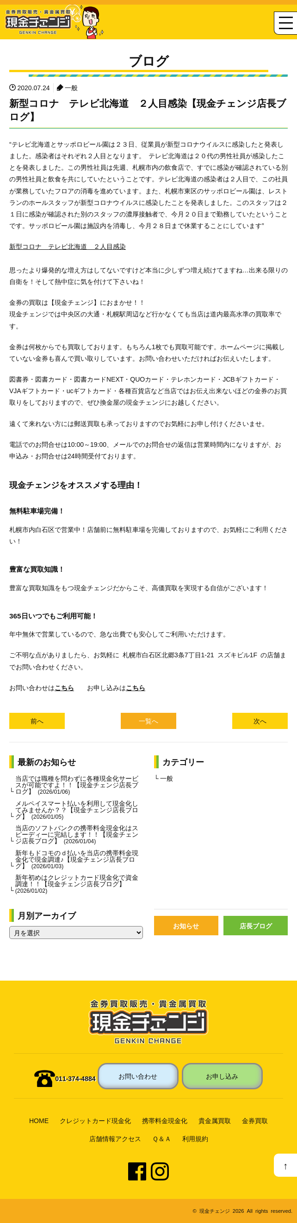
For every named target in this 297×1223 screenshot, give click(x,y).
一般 (71, 87)
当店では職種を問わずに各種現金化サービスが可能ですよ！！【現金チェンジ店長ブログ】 (76, 784)
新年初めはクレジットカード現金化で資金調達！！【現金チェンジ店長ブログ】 (76, 883)
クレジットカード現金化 (95, 1120)
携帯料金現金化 (164, 1120)
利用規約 (195, 1138)
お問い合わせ (137, 1076)
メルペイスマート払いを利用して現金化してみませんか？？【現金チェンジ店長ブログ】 (76, 809)
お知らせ (186, 925)
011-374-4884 (75, 1078)
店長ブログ (256, 925)
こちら (64, 687)
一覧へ (148, 720)
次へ (260, 720)
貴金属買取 (214, 1120)
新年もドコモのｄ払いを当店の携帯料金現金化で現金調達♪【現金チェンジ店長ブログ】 (76, 859)
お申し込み (222, 1076)
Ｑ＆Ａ (161, 1138)
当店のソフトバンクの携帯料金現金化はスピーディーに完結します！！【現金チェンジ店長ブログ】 (76, 834)
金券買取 (255, 1120)
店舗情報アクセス (115, 1138)
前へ (37, 720)
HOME (39, 1120)
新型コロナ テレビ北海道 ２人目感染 (67, 246)
